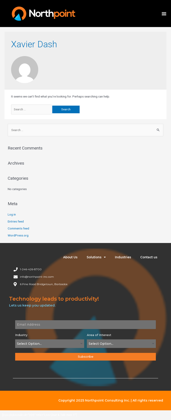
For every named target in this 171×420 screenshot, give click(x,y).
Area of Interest (99, 335)
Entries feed (16, 221)
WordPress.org (18, 235)
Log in (12, 214)
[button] (164, 13)
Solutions (96, 257)
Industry (21, 335)
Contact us (148, 257)
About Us (70, 257)
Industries (123, 257)
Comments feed (18, 228)
